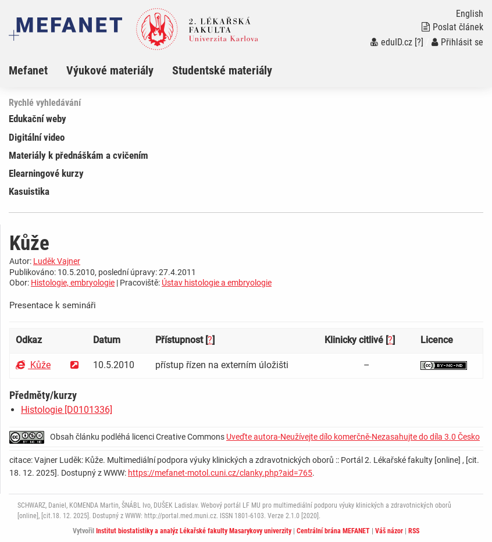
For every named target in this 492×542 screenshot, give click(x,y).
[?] (419, 42)
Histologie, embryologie (73, 282)
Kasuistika (29, 191)
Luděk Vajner (56, 261)
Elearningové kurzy (46, 173)
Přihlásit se (457, 42)
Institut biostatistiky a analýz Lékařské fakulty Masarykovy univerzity (193, 531)
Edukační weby (37, 118)
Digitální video (37, 137)
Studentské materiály (222, 70)
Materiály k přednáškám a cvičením (78, 155)
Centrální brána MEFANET (333, 531)
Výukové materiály (110, 70)
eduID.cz (391, 42)
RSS (413, 531)
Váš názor (389, 531)
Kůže (33, 364)
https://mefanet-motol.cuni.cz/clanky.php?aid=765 (220, 472)
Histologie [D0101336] (66, 409)
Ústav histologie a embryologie (217, 282)
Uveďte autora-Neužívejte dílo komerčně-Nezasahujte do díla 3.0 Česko (353, 436)
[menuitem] (37, 70)
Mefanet (28, 70)
